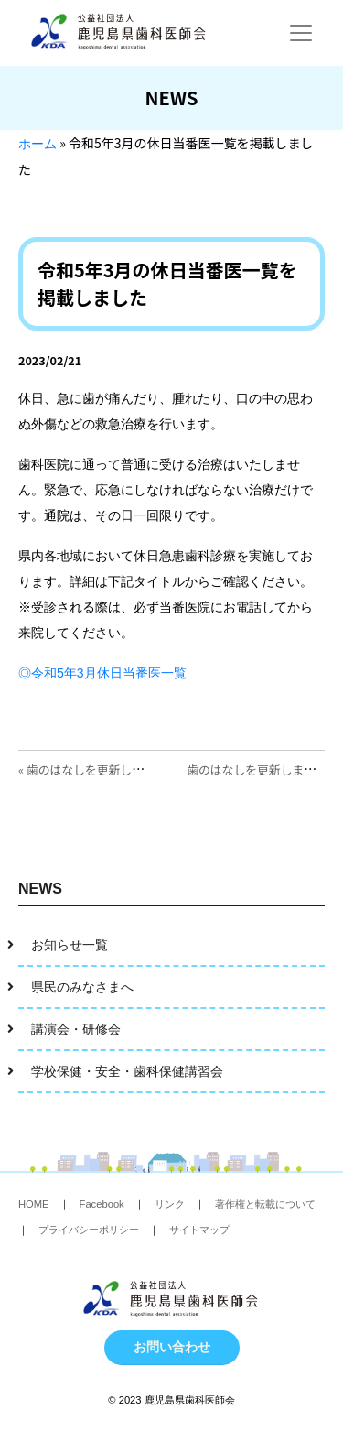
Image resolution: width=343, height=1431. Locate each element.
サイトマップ (199, 1229)
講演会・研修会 (76, 1029)
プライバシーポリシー (88, 1229)
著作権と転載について (265, 1203)
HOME (33, 1203)
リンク (170, 1203)
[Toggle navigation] (301, 33)
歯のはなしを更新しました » (261, 769)
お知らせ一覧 (69, 945)
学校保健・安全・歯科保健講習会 (127, 1071)
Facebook (102, 1203)
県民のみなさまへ (82, 987)
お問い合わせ (172, 1346)
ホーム (37, 143)
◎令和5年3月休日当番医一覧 (102, 673)
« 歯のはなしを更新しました (92, 769)
